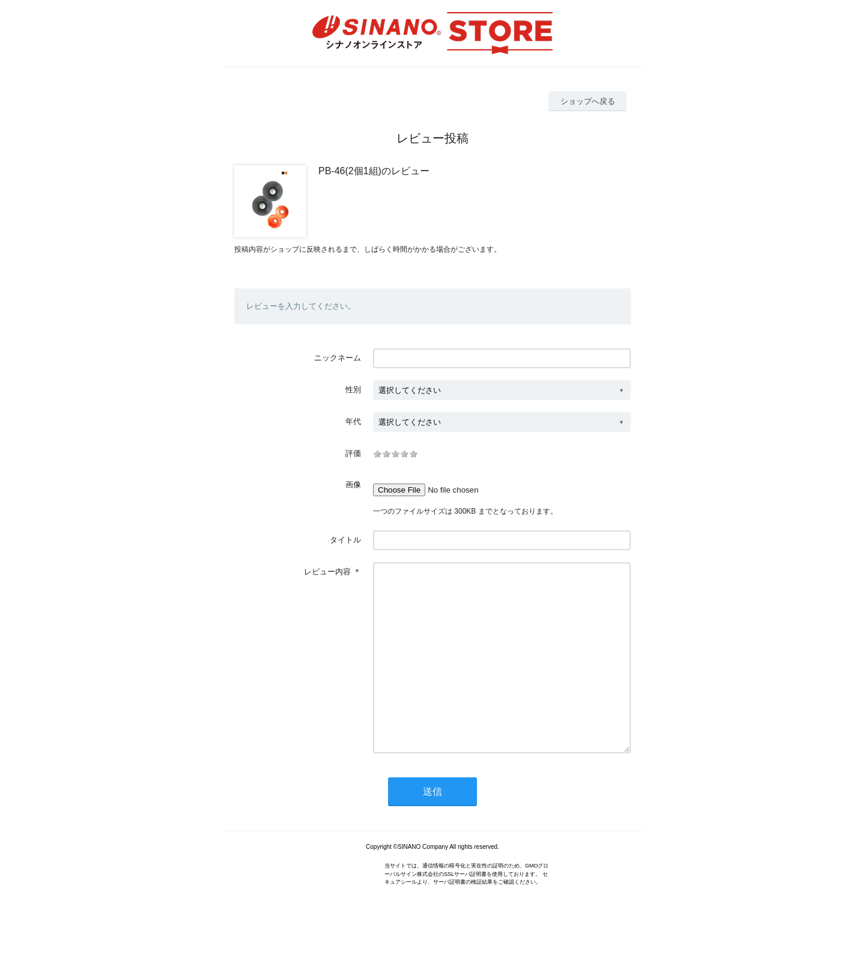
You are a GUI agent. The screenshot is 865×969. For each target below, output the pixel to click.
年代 (353, 421)
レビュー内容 (327, 571)
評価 (353, 453)
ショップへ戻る (587, 101)
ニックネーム (337, 357)
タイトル (345, 539)
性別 (353, 389)
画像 (353, 484)
